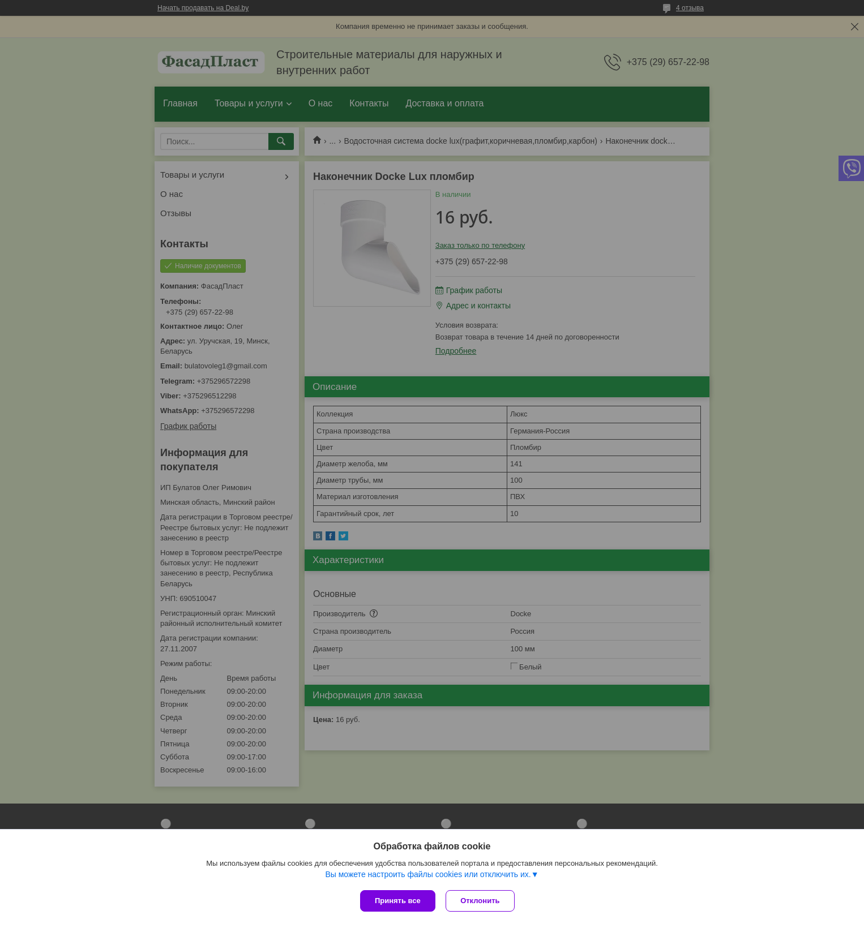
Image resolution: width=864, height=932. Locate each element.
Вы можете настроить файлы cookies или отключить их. (428, 874)
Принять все (398, 900)
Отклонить (481, 900)
